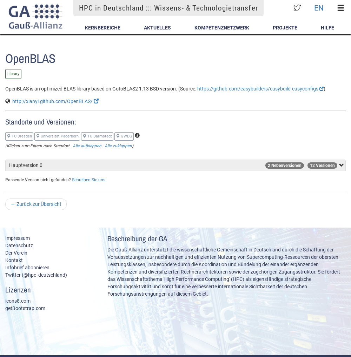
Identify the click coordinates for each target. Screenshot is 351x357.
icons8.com (18, 301)
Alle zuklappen (118, 145)
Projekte (285, 28)
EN (319, 8)
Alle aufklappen (87, 145)
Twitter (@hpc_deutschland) (36, 275)
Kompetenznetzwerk (221, 28)
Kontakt (14, 260)
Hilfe (327, 28)
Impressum (17, 238)
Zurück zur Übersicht (36, 204)
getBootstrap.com (25, 308)
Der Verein (16, 253)
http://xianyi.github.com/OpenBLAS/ (55, 101)
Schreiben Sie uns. (89, 179)
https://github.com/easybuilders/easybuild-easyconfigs (260, 89)
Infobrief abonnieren (27, 267)
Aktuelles (157, 28)
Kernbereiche (102, 28)
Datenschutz (19, 245)
